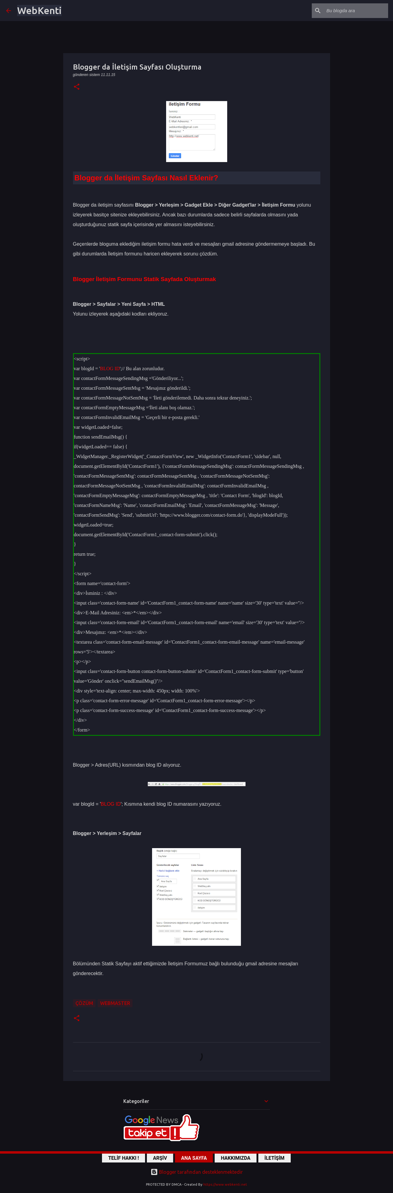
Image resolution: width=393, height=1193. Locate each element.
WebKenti (39, 10)
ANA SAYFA (194, 1158)
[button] (76, 87)
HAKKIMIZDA (235, 1158)
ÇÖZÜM (84, 1003)
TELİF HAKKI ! (123, 1158)
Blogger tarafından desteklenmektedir (197, 1172)
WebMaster (115, 1003)
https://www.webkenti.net (225, 1184)
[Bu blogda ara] (356, 10)
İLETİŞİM (274, 1158)
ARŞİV (160, 1158)
